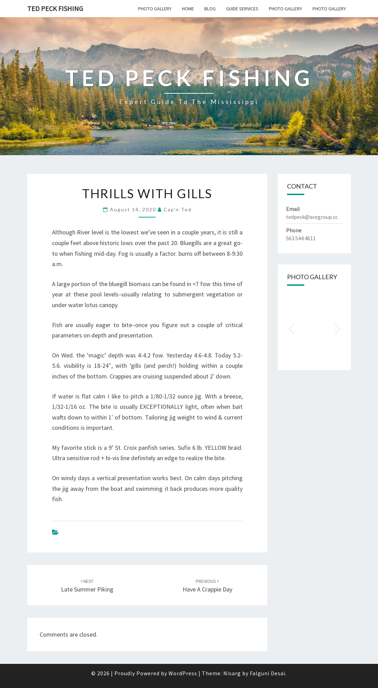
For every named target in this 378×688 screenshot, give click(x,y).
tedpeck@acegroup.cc (312, 216)
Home (188, 9)
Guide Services (242, 9)
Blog (210, 9)
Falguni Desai (267, 673)
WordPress (182, 673)
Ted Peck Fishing (55, 8)
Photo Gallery (155, 9)
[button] (291, 327)
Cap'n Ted (178, 209)
